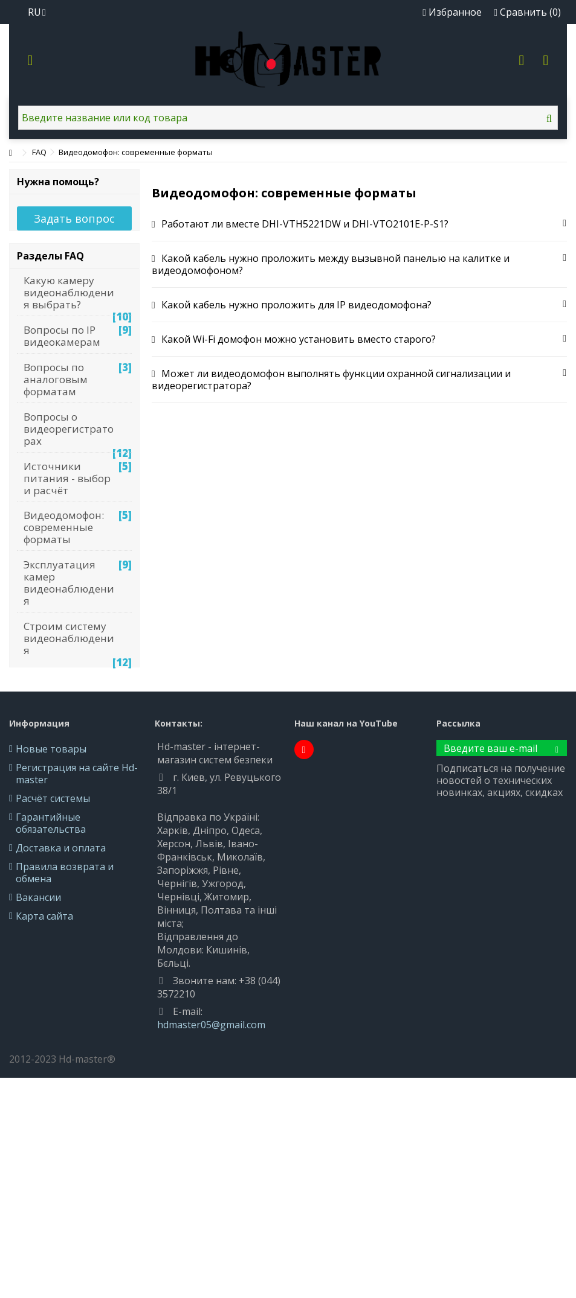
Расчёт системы (53, 798)
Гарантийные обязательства (51, 823)
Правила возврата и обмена (65, 873)
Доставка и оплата (61, 848)
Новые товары (51, 749)
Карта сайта (44, 916)
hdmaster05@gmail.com (211, 1024)
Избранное (452, 12)
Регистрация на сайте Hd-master (77, 774)
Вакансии (38, 897)
